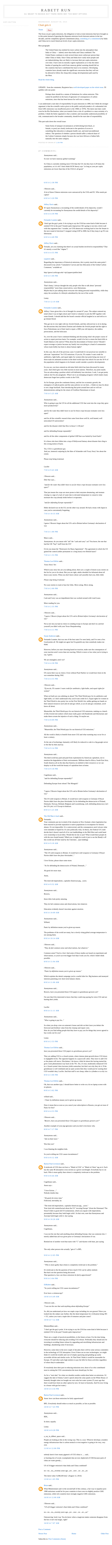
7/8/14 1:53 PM (51, 555)
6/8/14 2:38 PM (51, 183)
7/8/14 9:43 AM (51, 470)
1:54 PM (59, 142)
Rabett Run (56, 10)
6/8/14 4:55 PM (51, 253)
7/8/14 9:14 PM (51, 748)
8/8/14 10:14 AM (51, 938)
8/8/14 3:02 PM (51, 1090)
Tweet (40, 30)
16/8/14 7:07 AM (51, 1523)
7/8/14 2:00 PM (51, 588)
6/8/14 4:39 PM (51, 214)
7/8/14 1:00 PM (51, 532)
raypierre (47, 259)
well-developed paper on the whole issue (88, 87)
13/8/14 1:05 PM (51, 1479)
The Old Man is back (51, 816)
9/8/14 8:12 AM (51, 1158)
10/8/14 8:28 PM (51, 1430)
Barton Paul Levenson (52, 1164)
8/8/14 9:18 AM (51, 843)
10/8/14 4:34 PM (51, 1389)
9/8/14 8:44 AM (51, 1176)
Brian (46, 1485)
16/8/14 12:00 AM (52, 1497)
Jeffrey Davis (49, 204)
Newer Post (42, 1534)
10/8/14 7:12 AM (51, 1320)
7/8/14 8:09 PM (51, 720)
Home (74, 1534)
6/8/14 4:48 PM (51, 237)
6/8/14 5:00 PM (51, 276)
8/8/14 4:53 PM (51, 1111)
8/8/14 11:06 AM (51, 982)
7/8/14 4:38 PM (51, 663)
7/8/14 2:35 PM (51, 607)
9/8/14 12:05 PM (51, 1255)
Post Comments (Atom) (57, 1539)
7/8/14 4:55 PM (51, 679)
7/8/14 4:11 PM (51, 630)
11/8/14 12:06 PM (52, 1448)
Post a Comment (44, 1529)
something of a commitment (90, 39)
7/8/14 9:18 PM (51, 769)
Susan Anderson (50, 636)
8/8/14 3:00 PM (51, 1075)
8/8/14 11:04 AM (51, 962)
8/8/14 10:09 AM (51, 913)
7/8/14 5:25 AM (51, 393)
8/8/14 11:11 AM (51, 1011)
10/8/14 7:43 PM (51, 1407)
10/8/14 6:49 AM (51, 1297)
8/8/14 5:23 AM (51, 810)
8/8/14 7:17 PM (51, 1129)
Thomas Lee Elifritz (51, 561)
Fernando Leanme (50, 220)
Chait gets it (44, 25)
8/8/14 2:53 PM (51, 1041)
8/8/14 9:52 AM (51, 884)
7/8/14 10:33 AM (51, 514)
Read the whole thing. (46, 80)
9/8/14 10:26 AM (51, 1219)
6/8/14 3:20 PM (51, 198)
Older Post (105, 1534)
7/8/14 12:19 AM (51, 302)
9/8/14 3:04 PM (51, 1278)
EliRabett (47, 1285)
